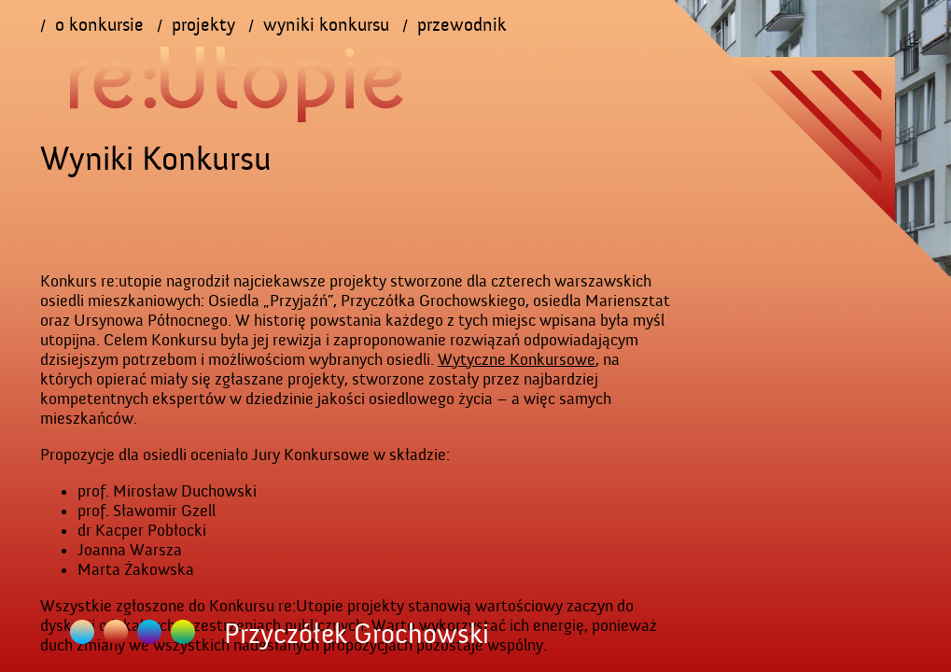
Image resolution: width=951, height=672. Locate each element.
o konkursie (99, 24)
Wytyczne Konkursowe (516, 360)
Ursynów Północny (183, 632)
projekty (203, 24)
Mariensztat (149, 632)
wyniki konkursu (326, 24)
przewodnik (462, 24)
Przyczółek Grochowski (116, 632)
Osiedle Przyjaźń (82, 632)
